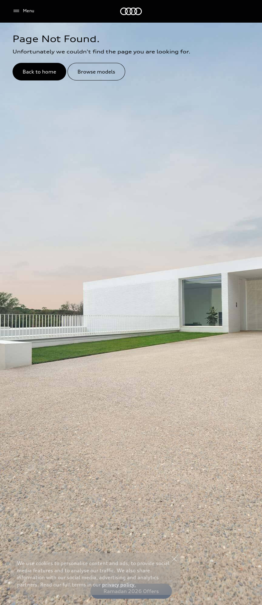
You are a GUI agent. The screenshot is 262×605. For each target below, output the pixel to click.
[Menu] (23, 11)
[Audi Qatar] (131, 11)
